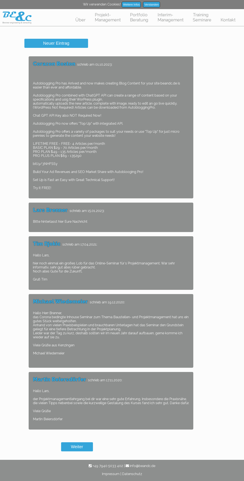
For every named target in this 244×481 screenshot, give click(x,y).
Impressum (110, 474)
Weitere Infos (131, 4)
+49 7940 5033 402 (106, 466)
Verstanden (151, 4)
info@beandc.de (140, 466)
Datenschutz (132, 474)
